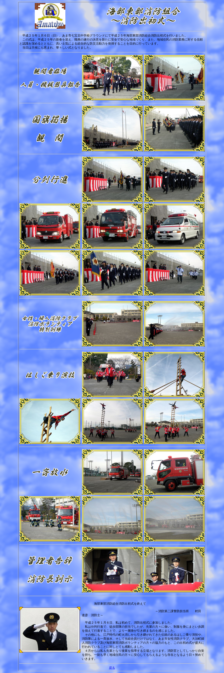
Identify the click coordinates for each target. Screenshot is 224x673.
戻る (112, 667)
